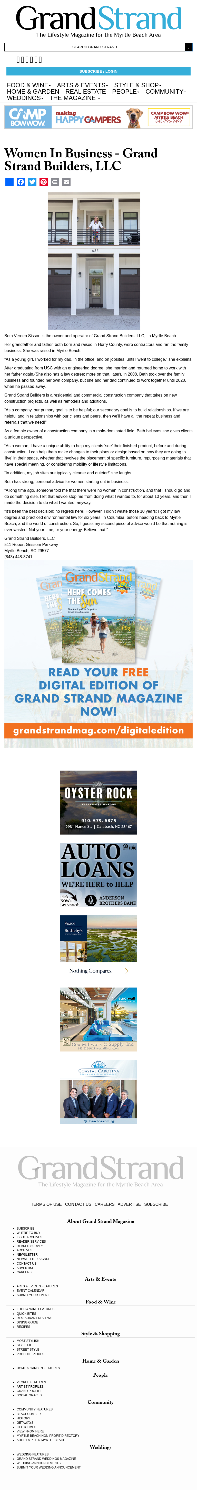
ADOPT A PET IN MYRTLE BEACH (41, 1440)
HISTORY (23, 1418)
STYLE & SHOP (137, 85)
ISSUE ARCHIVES (29, 1237)
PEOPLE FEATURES (31, 1382)
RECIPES (23, 1327)
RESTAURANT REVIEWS (34, 1318)
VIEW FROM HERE (30, 1431)
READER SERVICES (31, 1241)
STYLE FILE (25, 1345)
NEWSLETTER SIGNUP (33, 1259)
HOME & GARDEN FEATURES (38, 1368)
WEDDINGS (25, 97)
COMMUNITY (165, 91)
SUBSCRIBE (156, 1204)
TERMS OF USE (46, 1204)
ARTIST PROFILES (30, 1386)
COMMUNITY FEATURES (35, 1409)
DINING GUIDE (27, 1322)
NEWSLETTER (27, 1254)
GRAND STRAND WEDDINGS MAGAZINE (46, 1459)
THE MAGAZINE (75, 97)
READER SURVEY (30, 1246)
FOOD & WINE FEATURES (35, 1309)
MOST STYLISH (28, 1341)
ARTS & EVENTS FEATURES (37, 1286)
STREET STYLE (28, 1349)
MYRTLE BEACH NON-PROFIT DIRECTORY (48, 1436)
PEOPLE (125, 91)
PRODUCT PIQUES (30, 1354)
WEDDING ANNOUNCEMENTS (39, 1463)
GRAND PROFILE (29, 1391)
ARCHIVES (24, 1250)
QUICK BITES (26, 1314)
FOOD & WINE (29, 85)
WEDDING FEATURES (32, 1454)
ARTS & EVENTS (82, 85)
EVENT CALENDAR (30, 1290)
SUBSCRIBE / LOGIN (98, 71)
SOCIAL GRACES (29, 1395)
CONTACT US (78, 1204)
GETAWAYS (25, 1423)
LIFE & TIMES (26, 1427)
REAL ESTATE (85, 91)
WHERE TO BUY (28, 1233)
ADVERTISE (129, 1204)
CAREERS (104, 1204)
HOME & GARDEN (33, 91)
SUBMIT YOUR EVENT (33, 1295)
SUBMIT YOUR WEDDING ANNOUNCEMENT (49, 1467)
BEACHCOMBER (29, 1414)
